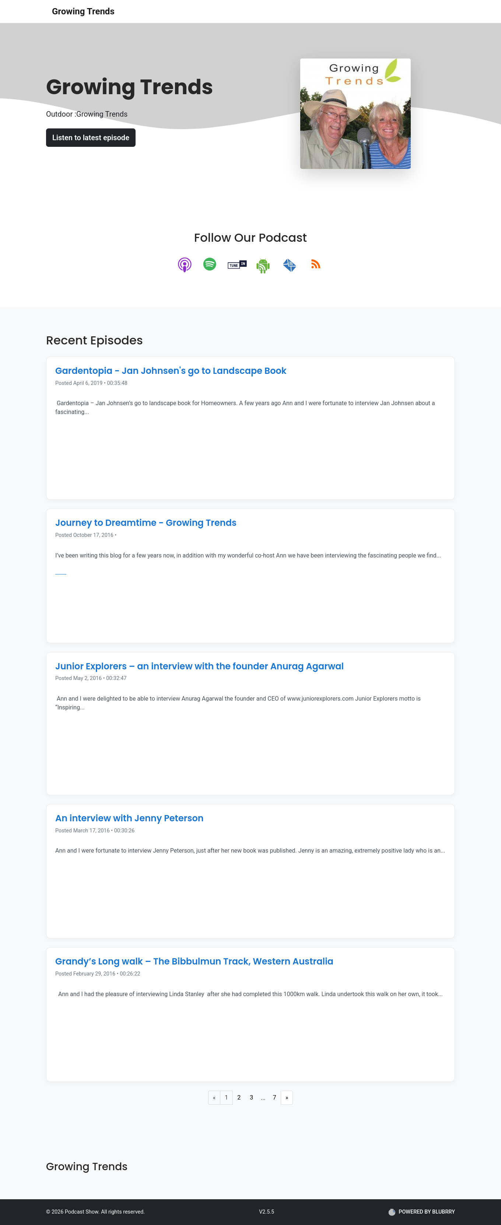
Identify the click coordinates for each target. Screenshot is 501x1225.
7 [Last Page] (274, 1097)
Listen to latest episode (90, 137)
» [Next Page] (286, 1097)
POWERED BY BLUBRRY (421, 1212)
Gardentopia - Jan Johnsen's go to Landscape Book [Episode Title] (171, 371)
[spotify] (211, 265)
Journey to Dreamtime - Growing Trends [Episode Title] (146, 523)
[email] (290, 265)
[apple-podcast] (185, 265)
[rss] (316, 265)
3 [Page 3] (251, 1097)
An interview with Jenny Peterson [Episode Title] (129, 818)
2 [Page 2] (239, 1097)
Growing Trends (83, 11)
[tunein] (237, 265)
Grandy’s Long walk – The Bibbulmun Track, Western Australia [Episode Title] (194, 961)
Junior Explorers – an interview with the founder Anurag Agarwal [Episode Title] (199, 666)
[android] (264, 265)
